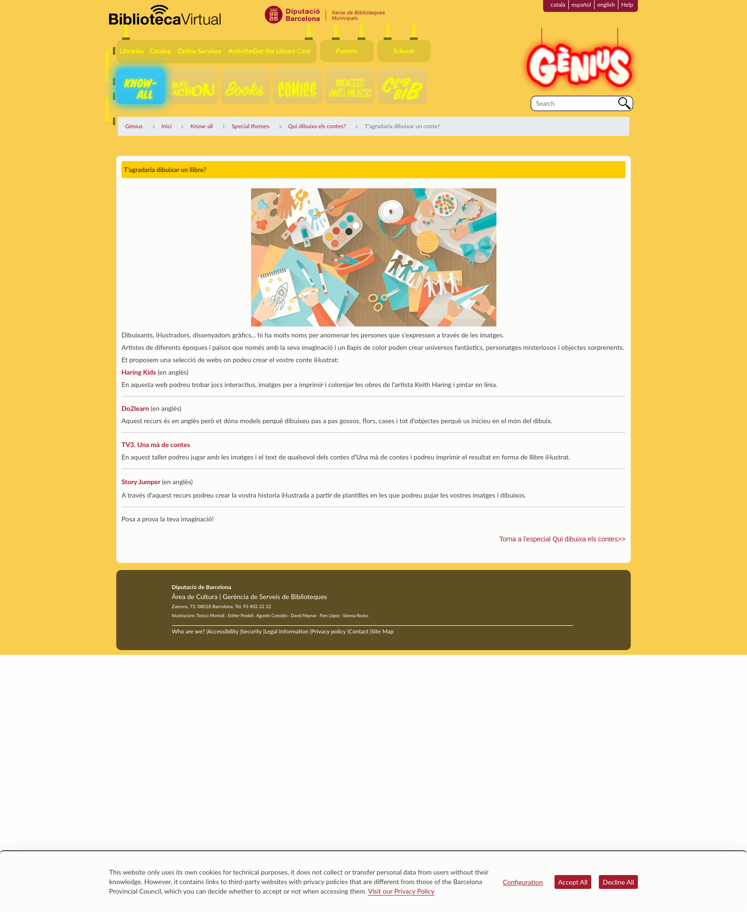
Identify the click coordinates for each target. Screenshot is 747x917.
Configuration (523, 882)
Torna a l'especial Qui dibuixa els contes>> (562, 539)
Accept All (573, 882)
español (581, 4)
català (558, 4)
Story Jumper (141, 482)
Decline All (618, 882)
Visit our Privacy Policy (401, 891)
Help (627, 4)
